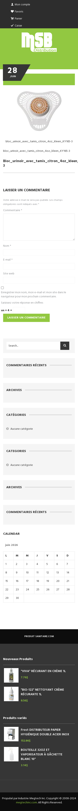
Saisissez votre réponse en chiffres (22, 303)
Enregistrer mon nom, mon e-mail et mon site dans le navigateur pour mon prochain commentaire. (33, 295)
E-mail (7, 260)
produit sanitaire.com (39, 636)
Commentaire (12, 210)
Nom (7, 246)
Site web (8, 274)
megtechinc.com (26, 802)
